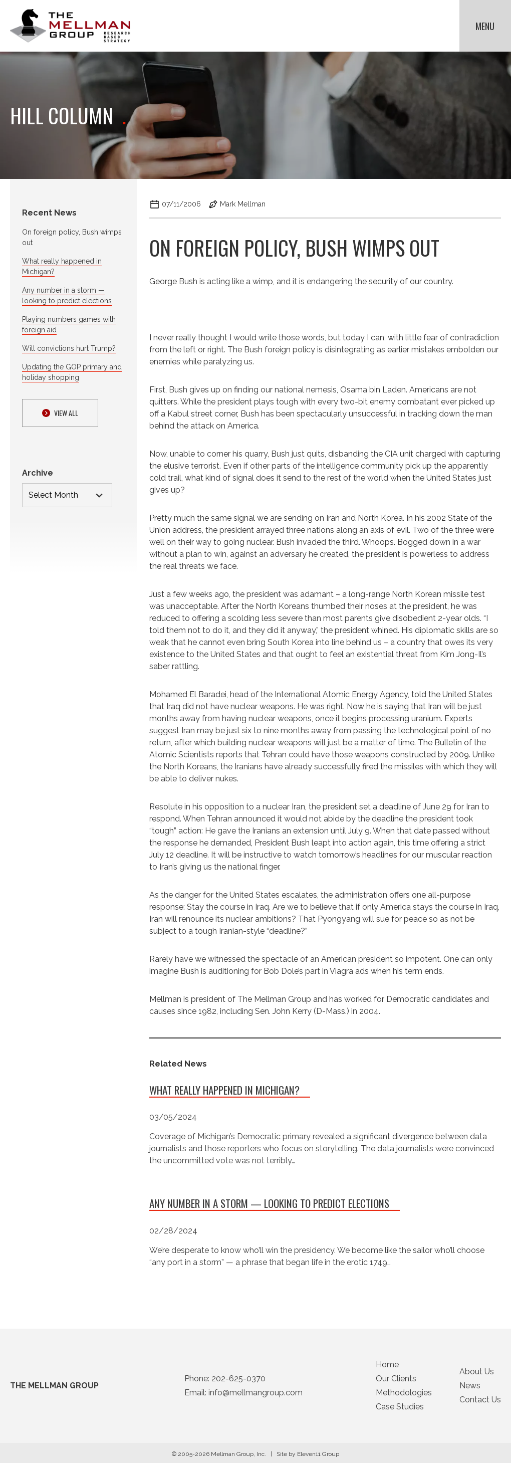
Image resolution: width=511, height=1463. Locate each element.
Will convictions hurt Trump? (69, 348)
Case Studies (400, 1409)
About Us (476, 1374)
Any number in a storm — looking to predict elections (269, 1205)
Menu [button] (484, 26)
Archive (37, 473)
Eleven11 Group (318, 1456)
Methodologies (404, 1395)
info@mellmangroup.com (255, 1395)
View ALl (60, 412)
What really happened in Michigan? (224, 1092)
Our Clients (396, 1381)
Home (387, 1367)
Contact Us (480, 1402)
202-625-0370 (238, 1381)
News (469, 1388)
